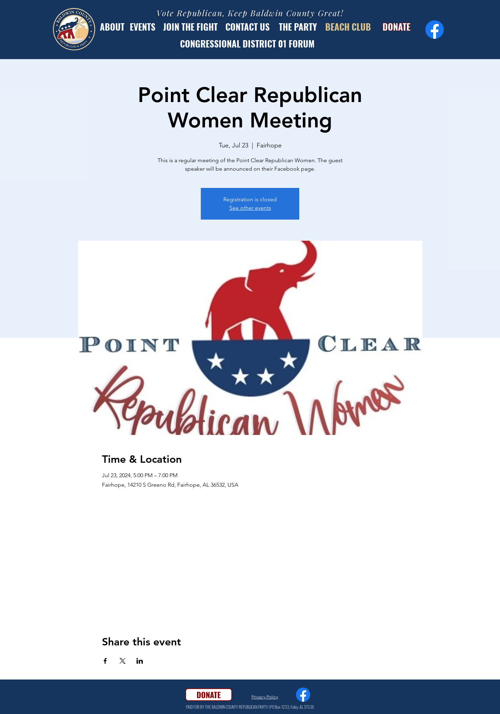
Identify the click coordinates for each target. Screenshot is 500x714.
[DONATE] (396, 26)
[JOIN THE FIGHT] (190, 26)
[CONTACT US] (247, 26)
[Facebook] (434, 29)
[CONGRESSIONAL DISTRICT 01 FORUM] (247, 43)
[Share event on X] (122, 661)
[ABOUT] (112, 26)
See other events (250, 207)
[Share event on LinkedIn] (139, 661)
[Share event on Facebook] (105, 661)
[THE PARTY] (298, 26)
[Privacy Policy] (265, 697)
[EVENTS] (142, 26)
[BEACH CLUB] (348, 26)
